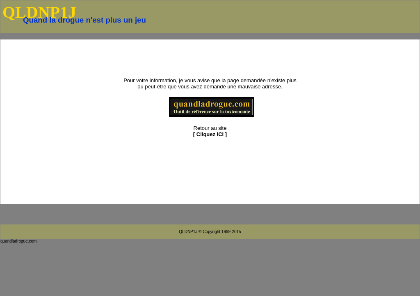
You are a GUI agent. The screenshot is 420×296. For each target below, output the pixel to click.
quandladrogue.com (18, 241)
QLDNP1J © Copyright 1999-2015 (210, 231)
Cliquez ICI (210, 134)
